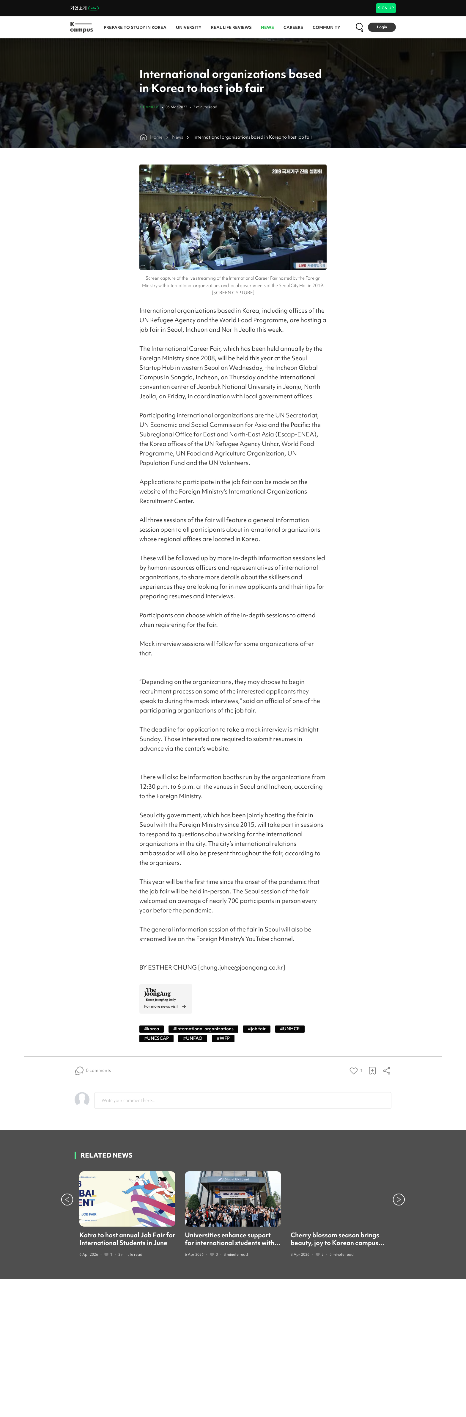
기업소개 (84, 8)
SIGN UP (386, 7)
